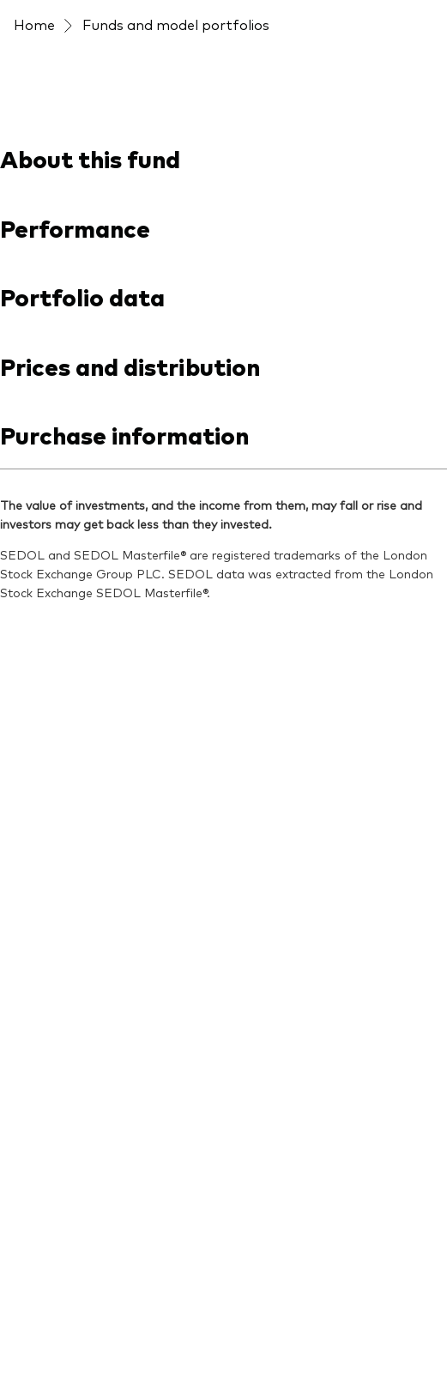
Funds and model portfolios (175, 24)
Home (34, 24)
